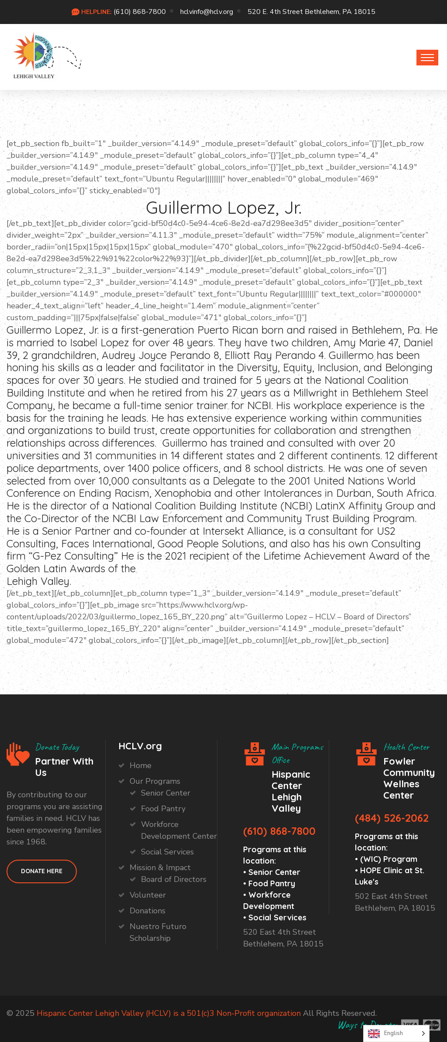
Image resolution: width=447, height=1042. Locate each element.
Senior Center (165, 793)
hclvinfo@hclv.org (206, 12)
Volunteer (148, 895)
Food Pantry (163, 808)
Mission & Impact (160, 867)
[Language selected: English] (396, 1033)
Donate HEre (41, 871)
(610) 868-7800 (139, 12)
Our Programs (155, 781)
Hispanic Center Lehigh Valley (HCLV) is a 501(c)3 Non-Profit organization (169, 1013)
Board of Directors (173, 879)
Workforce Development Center (179, 830)
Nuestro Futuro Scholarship (158, 932)
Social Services (167, 852)
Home (140, 765)
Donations (147, 910)
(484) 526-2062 (392, 818)
